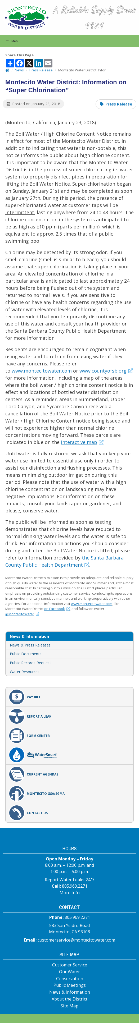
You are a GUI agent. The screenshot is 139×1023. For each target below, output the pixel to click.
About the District (69, 999)
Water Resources (24, 671)
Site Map (69, 1006)
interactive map (82, 442)
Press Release (118, 104)
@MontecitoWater (22, 614)
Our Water (69, 972)
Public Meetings (69, 985)
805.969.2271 (74, 886)
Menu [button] (12, 41)
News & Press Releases (30, 645)
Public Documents (26, 653)
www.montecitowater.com (42, 371)
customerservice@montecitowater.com (76, 940)
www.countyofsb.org (106, 371)
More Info (70, 893)
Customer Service (69, 965)
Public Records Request (30, 662)
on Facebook (57, 608)
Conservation (69, 978)
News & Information (69, 992)
